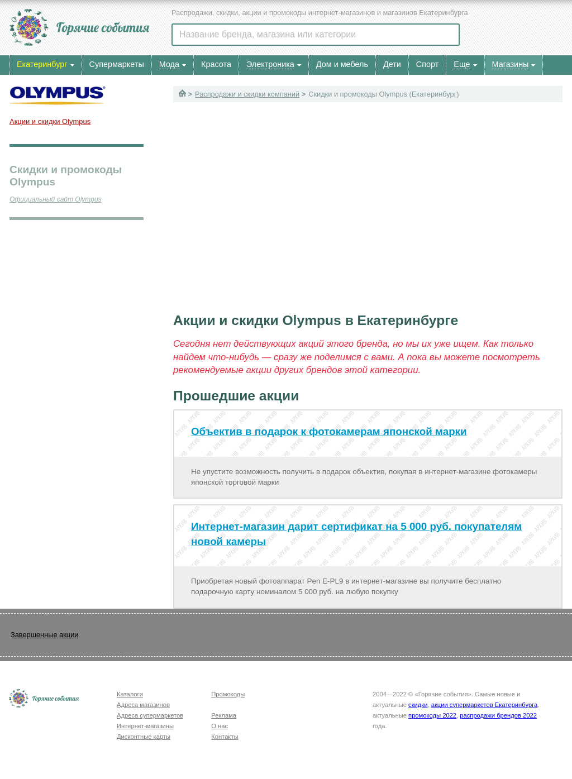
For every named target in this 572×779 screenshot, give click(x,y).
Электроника (270, 64)
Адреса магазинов (143, 704)
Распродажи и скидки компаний (247, 94)
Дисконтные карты (143, 736)
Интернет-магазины (145, 726)
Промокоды (228, 694)
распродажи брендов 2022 (498, 715)
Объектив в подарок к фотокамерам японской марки (329, 431)
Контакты (224, 736)
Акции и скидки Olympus (49, 121)
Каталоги (130, 694)
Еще (462, 64)
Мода (169, 64)
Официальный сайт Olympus (55, 199)
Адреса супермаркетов (150, 715)
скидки (417, 704)
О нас (219, 726)
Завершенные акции (44, 634)
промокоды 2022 (432, 715)
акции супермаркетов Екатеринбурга (484, 704)
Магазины (510, 64)
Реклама (223, 715)
